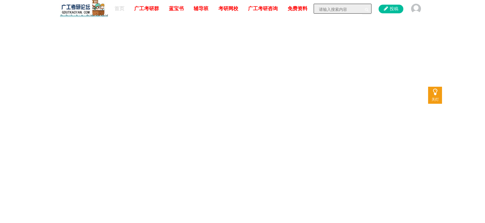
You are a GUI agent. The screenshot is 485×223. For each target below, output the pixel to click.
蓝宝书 (176, 8)
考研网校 (228, 8)
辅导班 (201, 8)
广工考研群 (146, 8)
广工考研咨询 (263, 8)
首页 (119, 8)
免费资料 (297, 8)
